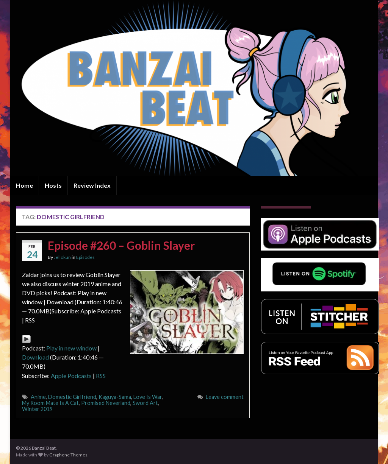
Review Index (92, 185)
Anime (38, 397)
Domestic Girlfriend (72, 397)
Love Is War (147, 397)
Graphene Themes (68, 455)
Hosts (53, 185)
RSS (101, 375)
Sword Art (145, 403)
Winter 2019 (37, 409)
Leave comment (225, 397)
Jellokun (62, 257)
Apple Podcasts (71, 375)
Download (35, 357)
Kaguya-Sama (115, 397)
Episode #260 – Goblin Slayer (121, 245)
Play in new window (71, 348)
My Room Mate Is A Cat (50, 403)
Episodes (85, 257)
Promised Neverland (105, 403)
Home (24, 185)
